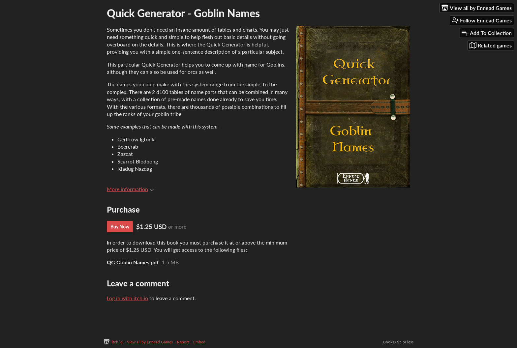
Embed (199, 341)
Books (388, 341)
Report (183, 341)
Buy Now (119, 226)
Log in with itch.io (127, 298)
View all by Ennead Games (150, 341)
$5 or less (405, 341)
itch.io (117, 341)
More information (130, 189)
